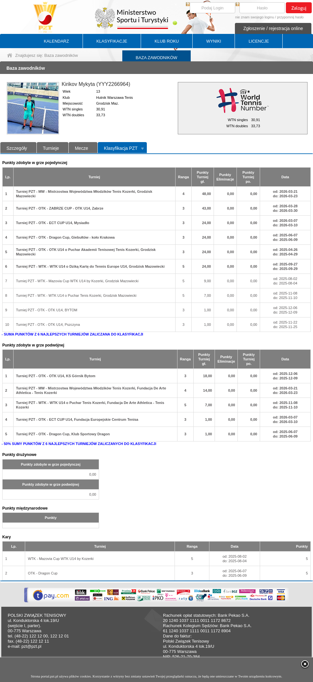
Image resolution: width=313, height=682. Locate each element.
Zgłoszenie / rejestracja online (273, 28)
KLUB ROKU (167, 41)
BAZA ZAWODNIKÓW (156, 57)
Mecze (81, 148)
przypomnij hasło (290, 17)
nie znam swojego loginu (254, 17)
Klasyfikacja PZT (120, 148)
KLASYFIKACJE (111, 41)
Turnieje (51, 148)
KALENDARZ (56, 41)
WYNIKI (213, 41)
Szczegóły (16, 148)
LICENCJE (258, 41)
